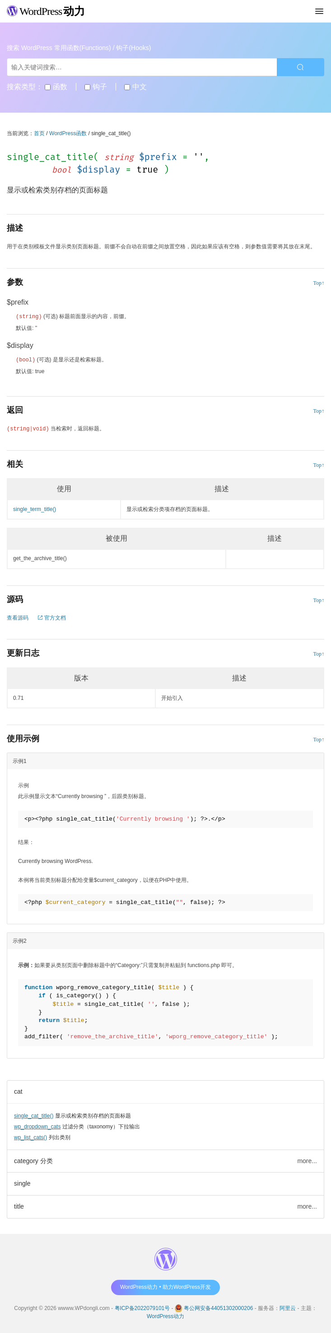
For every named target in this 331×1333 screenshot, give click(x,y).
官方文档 (51, 617)
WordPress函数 (68, 133)
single (22, 1182)
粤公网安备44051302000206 (218, 1307)
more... (307, 1160)
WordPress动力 (165, 1315)
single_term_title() (34, 508)
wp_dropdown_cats (37, 1126)
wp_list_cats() (30, 1136)
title (19, 1205)
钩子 (95, 87)
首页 (39, 133)
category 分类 (33, 1160)
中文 (135, 87)
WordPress (46, 11)
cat (18, 1090)
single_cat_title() (33, 1115)
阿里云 (288, 1307)
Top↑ (319, 283)
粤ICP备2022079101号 (142, 1307)
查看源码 (17, 617)
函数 (56, 87)
